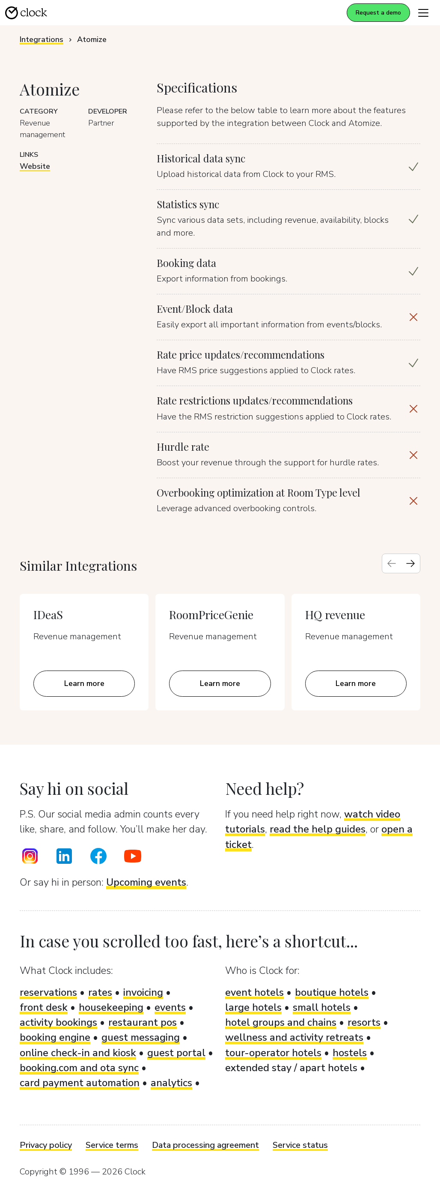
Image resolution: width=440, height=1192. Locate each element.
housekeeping (111, 1007)
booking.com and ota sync (79, 1068)
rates (100, 992)
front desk (44, 1007)
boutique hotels (332, 992)
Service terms (112, 1145)
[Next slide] (410, 563)
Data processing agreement (205, 1145)
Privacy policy (46, 1145)
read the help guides (318, 829)
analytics (171, 1083)
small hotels (322, 1007)
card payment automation (80, 1083)
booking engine (55, 1037)
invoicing (143, 992)
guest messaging (140, 1037)
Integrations (41, 39)
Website (35, 166)
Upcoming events (146, 882)
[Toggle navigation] (423, 12)
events (170, 1007)
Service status (300, 1145)
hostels (350, 1053)
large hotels (253, 1007)
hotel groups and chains (280, 1022)
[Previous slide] (391, 563)
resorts (364, 1022)
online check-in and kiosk (78, 1053)
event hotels (254, 992)
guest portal (176, 1053)
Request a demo (378, 13)
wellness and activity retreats (294, 1037)
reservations (48, 992)
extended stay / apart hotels (291, 1068)
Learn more (84, 683)
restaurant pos (142, 1022)
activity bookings (58, 1022)
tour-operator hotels (273, 1053)
